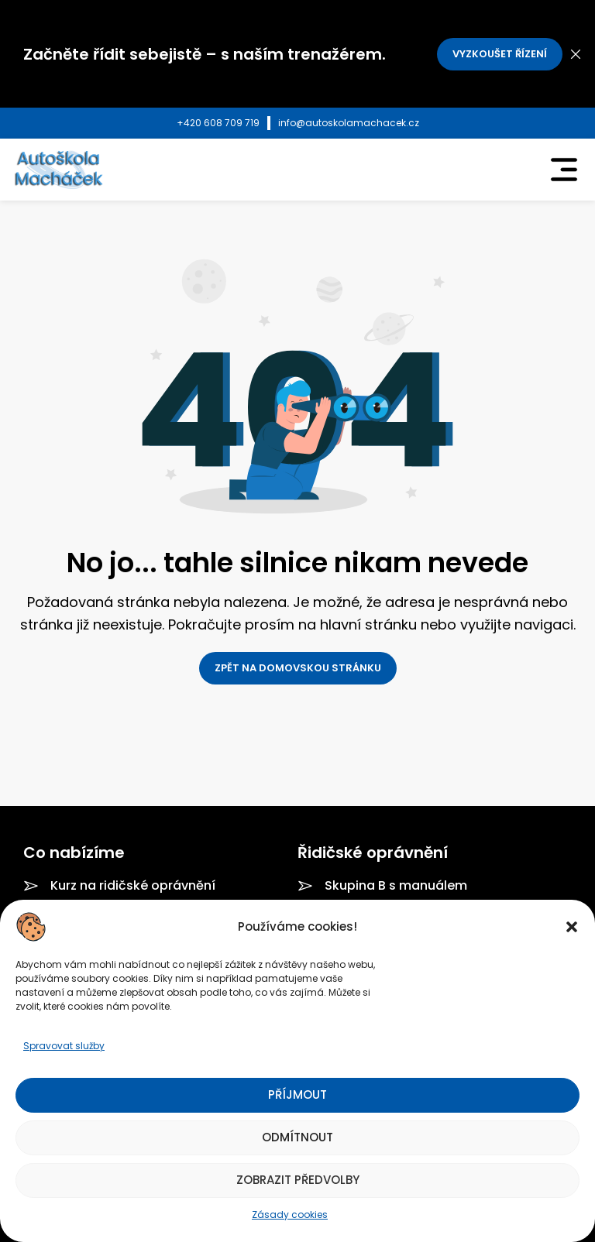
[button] (572, 927)
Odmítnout (297, 1137)
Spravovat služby (64, 1045)
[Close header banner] (575, 54)
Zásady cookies (290, 1214)
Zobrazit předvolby (297, 1180)
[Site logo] (58, 169)
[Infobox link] (218, 123)
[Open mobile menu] (564, 169)
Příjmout (297, 1094)
